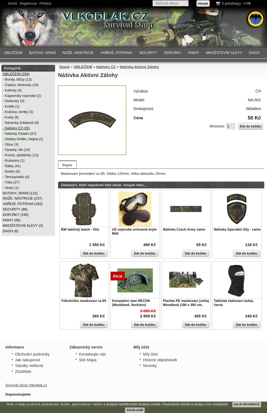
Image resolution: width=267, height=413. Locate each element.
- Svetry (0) (11, 171)
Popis (67, 165)
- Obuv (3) (11, 144)
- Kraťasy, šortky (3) (18, 112)
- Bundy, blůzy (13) (17, 79)
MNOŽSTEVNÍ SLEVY (224, 53)
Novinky (150, 365)
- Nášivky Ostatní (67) (20, 133)
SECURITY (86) (15, 209)
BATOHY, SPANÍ (42, 53)
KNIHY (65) (11, 220)
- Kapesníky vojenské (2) (22, 96)
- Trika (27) (11, 182)
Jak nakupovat (27, 360)
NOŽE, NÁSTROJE (78, 53)
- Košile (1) (11, 106)
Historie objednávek (160, 360)
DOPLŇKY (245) (16, 215)
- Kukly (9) (11, 117)
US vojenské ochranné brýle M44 (134, 232)
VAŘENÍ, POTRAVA (116, 53)
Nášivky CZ (106, 67)
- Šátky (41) (12, 166)
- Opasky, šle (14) (16, 150)
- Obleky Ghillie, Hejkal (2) (23, 139)
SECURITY (148, 53)
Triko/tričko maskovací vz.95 (83, 301)
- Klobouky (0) (14, 101)
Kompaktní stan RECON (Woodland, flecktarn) (131, 303)
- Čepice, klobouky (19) (20, 85)
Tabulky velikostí (29, 365)
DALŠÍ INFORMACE (247, 404)
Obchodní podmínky (32, 354)
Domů (12, 3)
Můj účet (150, 354)
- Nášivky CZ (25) (16, 128)
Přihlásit (45, 3)
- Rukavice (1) (14, 160)
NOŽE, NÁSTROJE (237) (22, 198)
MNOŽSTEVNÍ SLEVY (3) (23, 226)
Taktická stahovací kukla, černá (234, 303)
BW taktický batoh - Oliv (80, 229)
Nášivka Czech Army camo (184, 229)
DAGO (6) (10, 231)
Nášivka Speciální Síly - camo (237, 229)
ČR (258, 91)
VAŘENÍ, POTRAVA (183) (23, 204)
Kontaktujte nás (92, 354)
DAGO (254, 53)
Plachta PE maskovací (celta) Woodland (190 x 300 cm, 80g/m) (186, 305)
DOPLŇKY (172, 53)
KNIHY (193, 53)
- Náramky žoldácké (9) (21, 123)
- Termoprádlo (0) (16, 177)
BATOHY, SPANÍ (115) (20, 193)
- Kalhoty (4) (12, 90)
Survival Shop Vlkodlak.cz (26, 385)
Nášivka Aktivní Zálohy (139, 67)
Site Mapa (87, 360)
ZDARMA (23, 371)
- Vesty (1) (11, 188)
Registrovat (28, 3)
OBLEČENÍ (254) (16, 74)
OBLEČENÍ (13, 53)
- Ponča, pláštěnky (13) (20, 155)
